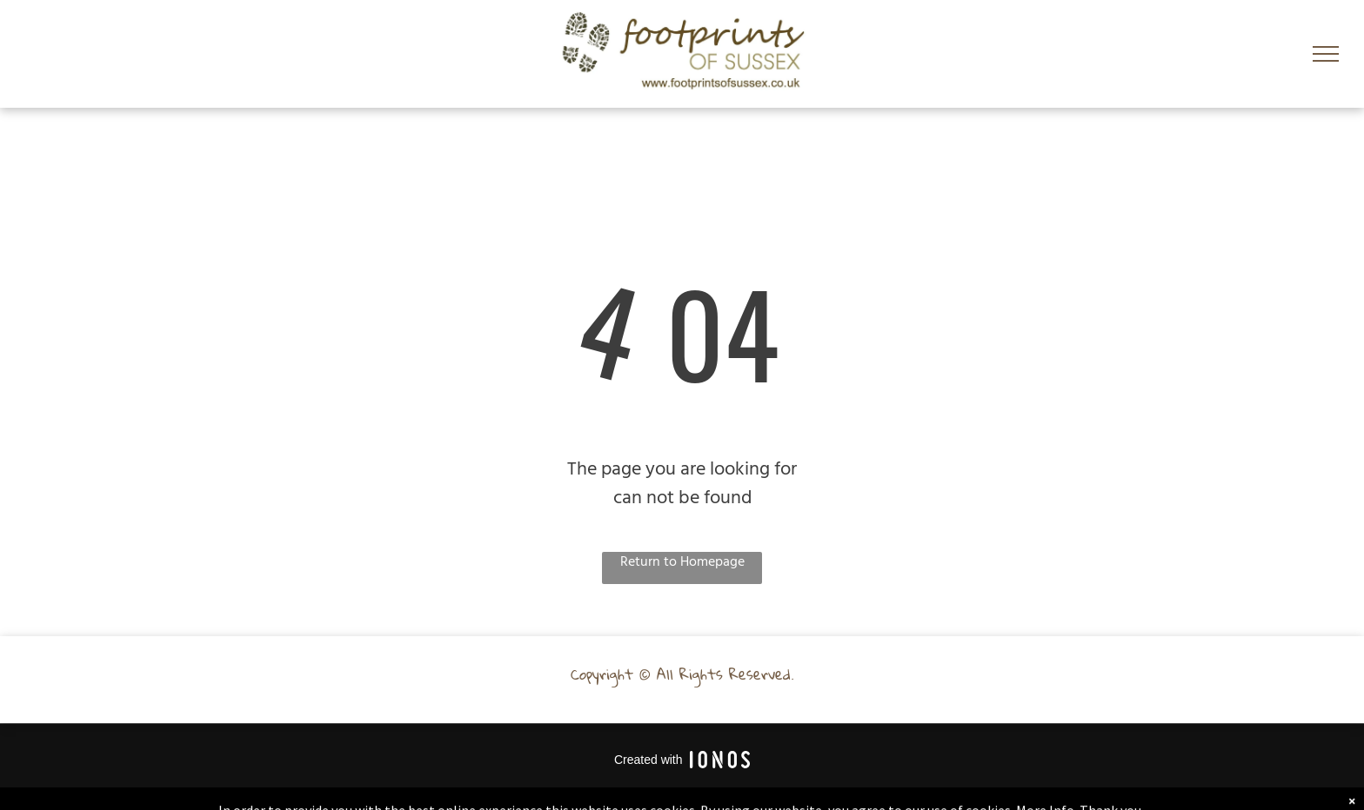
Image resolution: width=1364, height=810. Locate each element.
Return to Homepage (682, 563)
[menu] (1325, 53)
